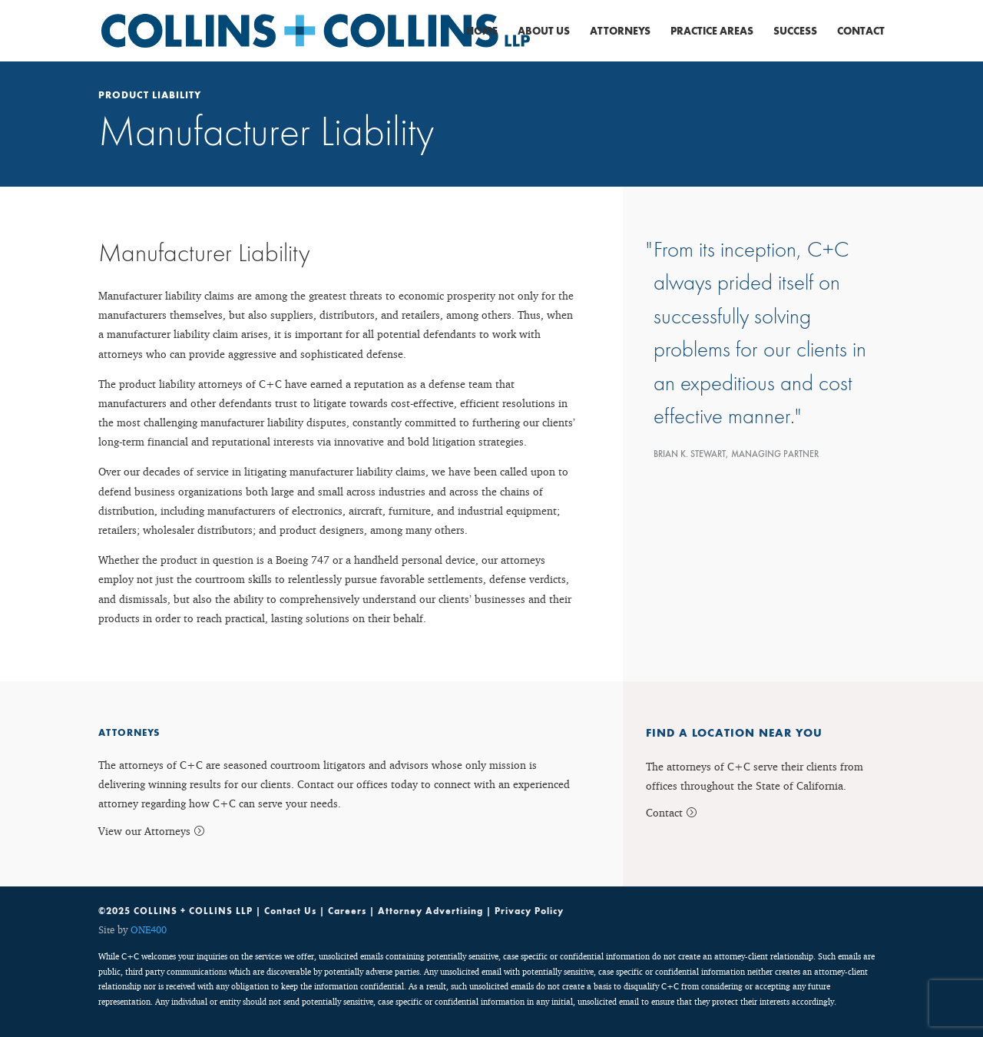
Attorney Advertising (430, 911)
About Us (544, 31)
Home (482, 31)
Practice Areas (711, 31)
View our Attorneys (144, 830)
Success (795, 31)
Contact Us (290, 911)
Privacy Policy (529, 911)
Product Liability (149, 94)
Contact (861, 31)
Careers (347, 911)
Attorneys (620, 31)
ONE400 (149, 929)
